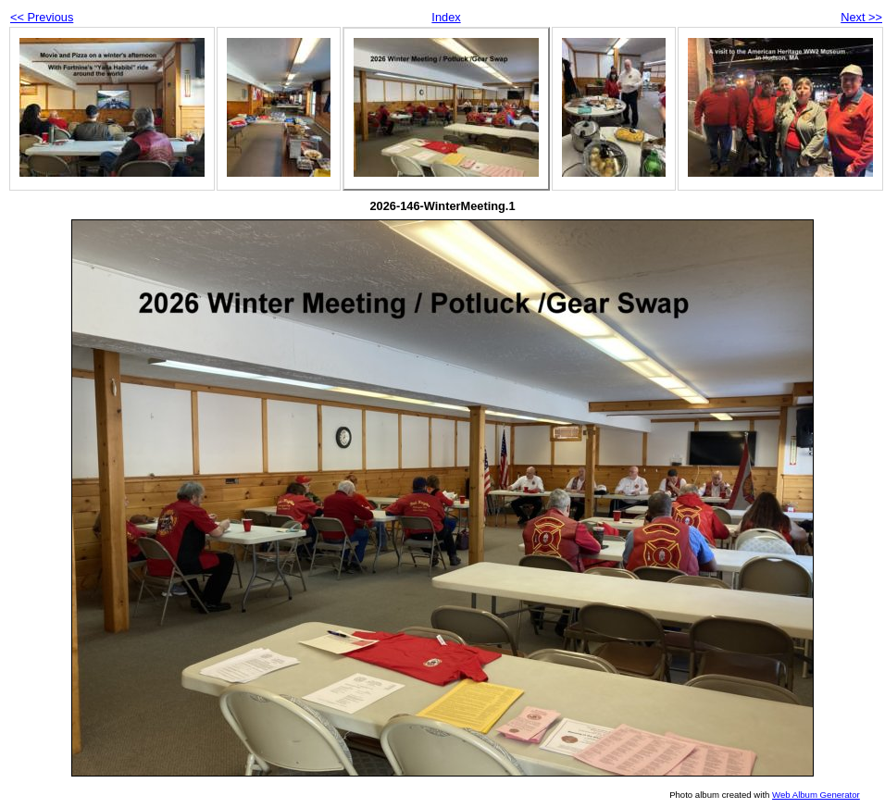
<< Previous (41, 17)
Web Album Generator (816, 794)
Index (445, 17)
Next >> (861, 17)
